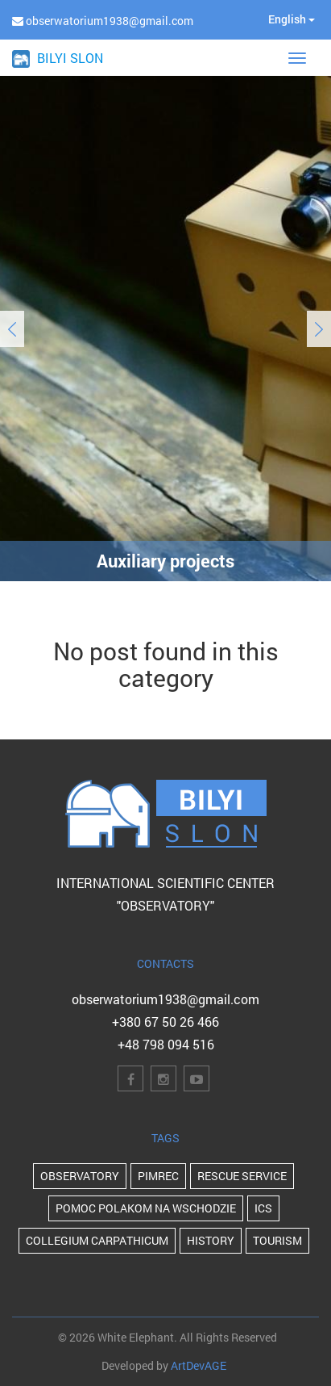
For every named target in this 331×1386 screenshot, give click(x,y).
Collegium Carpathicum (97, 1240)
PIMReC (158, 1175)
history (210, 1240)
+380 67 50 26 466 (165, 1021)
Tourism (277, 1240)
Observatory (79, 1175)
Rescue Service (242, 1175)
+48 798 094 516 (166, 1044)
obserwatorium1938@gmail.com (165, 998)
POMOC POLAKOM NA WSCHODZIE (146, 1208)
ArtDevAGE (198, 1365)
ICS (263, 1208)
